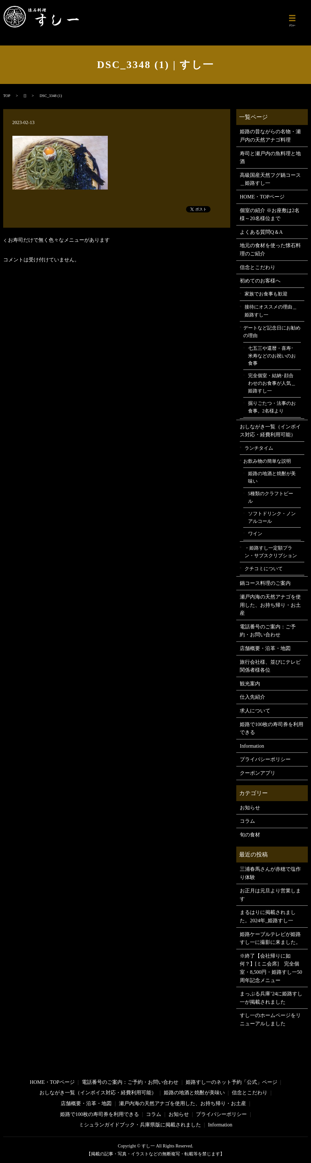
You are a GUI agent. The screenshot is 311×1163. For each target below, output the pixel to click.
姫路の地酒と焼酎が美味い (272, 477)
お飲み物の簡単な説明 (267, 461)
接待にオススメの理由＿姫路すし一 (271, 310)
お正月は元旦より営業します (270, 895)
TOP (6, 95)
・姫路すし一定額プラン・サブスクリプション (271, 551)
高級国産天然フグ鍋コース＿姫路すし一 (270, 179)
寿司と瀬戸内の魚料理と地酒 (270, 157)
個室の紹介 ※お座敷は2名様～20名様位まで (270, 214)
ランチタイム (259, 448)
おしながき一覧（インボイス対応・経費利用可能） (270, 431)
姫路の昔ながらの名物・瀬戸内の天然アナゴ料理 (270, 135)
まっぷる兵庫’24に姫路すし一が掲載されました (271, 998)
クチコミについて (264, 568)
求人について (255, 710)
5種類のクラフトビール (270, 497)
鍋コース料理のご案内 (265, 583)
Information (252, 746)
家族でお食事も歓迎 (266, 293)
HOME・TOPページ (262, 196)
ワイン (255, 533)
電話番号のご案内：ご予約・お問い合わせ (268, 631)
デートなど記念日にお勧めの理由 (272, 331)
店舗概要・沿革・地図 (265, 648)
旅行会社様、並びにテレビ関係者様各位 (270, 666)
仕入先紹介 (252, 697)
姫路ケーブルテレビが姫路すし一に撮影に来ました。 (270, 938)
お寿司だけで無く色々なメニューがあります (59, 240)
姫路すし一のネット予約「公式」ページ (231, 1082)
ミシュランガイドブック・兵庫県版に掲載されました (140, 1124)
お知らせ (250, 807)
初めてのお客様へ (260, 280)
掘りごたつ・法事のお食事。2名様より (272, 407)
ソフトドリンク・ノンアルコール (272, 517)
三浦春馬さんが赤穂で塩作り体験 (270, 873)
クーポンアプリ (257, 773)
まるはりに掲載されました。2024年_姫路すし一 (268, 916)
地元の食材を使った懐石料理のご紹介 (270, 249)
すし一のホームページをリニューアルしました (270, 1019)
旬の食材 (250, 834)
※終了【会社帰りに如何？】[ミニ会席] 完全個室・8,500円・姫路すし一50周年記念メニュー (271, 968)
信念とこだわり (257, 267)
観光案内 (250, 683)
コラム (247, 821)
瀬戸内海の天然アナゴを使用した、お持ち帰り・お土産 (270, 605)
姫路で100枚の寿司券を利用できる (271, 728)
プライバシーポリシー (265, 759)
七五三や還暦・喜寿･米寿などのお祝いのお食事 (272, 356)
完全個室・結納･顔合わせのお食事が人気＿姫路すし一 (272, 383)
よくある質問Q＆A (261, 232)
